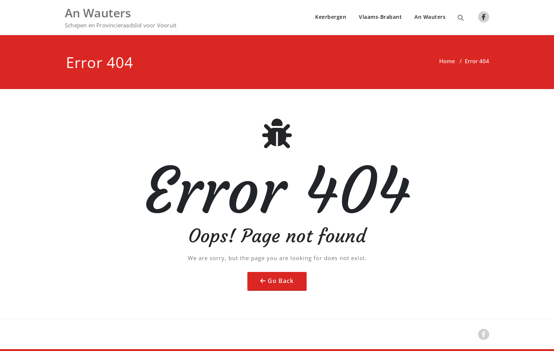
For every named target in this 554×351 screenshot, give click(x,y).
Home (447, 61)
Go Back (281, 281)
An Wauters (429, 16)
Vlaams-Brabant (380, 16)
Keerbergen (330, 16)
